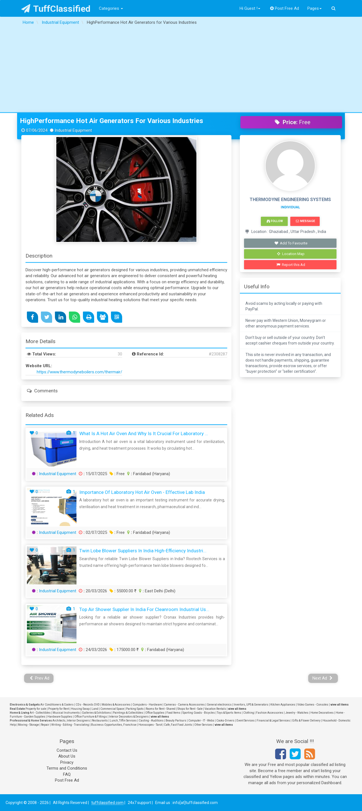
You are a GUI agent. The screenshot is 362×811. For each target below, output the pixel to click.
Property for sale (35, 708)
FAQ (67, 774)
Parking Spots (135, 708)
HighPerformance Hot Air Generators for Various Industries (111, 120)
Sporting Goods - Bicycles (198, 712)
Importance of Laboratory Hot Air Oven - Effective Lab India (142, 492)
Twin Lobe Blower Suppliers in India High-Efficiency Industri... (142, 550)
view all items (339, 704)
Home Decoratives (322, 712)
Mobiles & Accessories (116, 704)
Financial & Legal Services (273, 720)
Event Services (245, 720)
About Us (66, 756)
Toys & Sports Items (229, 712)
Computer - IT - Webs (201, 720)
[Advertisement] (181, 70)
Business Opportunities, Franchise (113, 724)
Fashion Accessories (269, 712)
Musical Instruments (66, 712)
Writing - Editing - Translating (70, 724)
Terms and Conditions (67, 768)
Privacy (66, 762)
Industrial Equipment (57, 473)
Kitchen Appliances (282, 704)
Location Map (291, 254)
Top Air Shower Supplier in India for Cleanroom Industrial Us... (144, 609)
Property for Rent (58, 708)
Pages (314, 8)
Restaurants (100, 720)
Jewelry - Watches (296, 712)
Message (305, 221)
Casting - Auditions (151, 720)
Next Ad (322, 678)
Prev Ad (40, 678)
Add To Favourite (291, 243)
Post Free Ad (284, 8)
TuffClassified (55, 8)
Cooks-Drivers (225, 720)
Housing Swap (80, 708)
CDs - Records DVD (88, 704)
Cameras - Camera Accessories (184, 704)
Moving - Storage (28, 724)
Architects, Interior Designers (71, 720)
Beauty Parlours (176, 720)
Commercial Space (112, 708)
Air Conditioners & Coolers (57, 704)
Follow (275, 221)
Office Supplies (154, 712)
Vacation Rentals (215, 708)
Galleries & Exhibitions (96, 712)
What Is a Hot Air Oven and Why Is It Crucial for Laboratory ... (143, 433)
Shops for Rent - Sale (190, 708)
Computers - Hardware (147, 704)
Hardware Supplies (59, 716)
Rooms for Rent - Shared (160, 708)
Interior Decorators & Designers (129, 716)
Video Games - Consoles (312, 704)
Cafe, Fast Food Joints (178, 724)
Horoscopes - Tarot (150, 724)
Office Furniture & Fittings (90, 716)
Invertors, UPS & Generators (251, 704)
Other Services (203, 724)
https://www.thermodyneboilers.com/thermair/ (79, 371)
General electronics (219, 704)
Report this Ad (291, 265)
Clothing (248, 712)
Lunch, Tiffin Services (123, 720)
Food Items (173, 712)
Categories (111, 8)
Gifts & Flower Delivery (306, 720)
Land (95, 708)
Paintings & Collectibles (128, 712)
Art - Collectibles (40, 712)
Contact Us (67, 750)
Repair (45, 724)
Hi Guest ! (250, 8)
